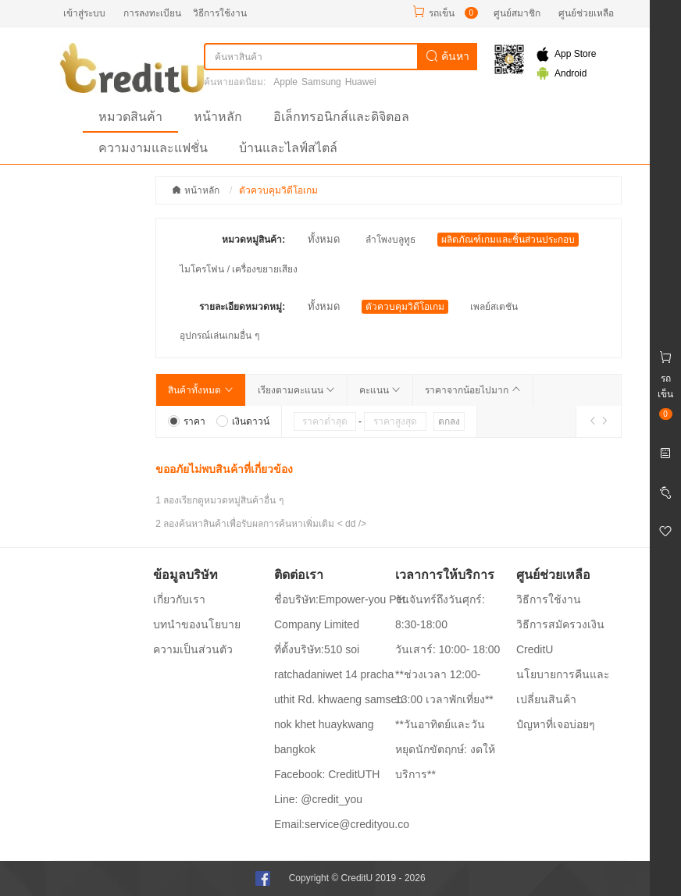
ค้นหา (447, 56)
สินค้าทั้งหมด (200, 390)
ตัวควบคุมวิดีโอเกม (404, 306)
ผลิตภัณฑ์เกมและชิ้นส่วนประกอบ (508, 239)
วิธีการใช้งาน (220, 13)
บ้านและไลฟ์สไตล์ (288, 148)
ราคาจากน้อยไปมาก (472, 390)
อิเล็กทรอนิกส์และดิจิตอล (341, 116)
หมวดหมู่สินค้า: (253, 239)
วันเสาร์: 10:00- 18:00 (447, 649)
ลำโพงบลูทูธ (390, 239)
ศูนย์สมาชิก (517, 13)
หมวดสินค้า (130, 116)
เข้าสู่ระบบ (84, 13)
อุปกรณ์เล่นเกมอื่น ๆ (219, 335)
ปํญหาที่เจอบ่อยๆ (555, 724)
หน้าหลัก (218, 116)
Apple (285, 81)
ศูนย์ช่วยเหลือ (586, 13)
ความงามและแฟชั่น (153, 148)
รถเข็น (442, 13)
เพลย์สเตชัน (494, 306)
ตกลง (449, 421)
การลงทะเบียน (152, 13)
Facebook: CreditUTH (327, 774)
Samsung (321, 81)
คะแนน (380, 390)
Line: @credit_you (318, 799)
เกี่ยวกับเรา (179, 599)
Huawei (360, 81)
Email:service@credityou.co (341, 824)
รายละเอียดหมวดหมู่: (242, 306)
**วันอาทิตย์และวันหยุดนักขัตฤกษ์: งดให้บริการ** (445, 749)
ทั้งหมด (324, 239)
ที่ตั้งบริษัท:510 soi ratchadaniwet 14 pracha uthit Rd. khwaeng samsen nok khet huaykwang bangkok (338, 699)
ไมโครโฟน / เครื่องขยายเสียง (239, 269)
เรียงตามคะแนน (296, 390)
